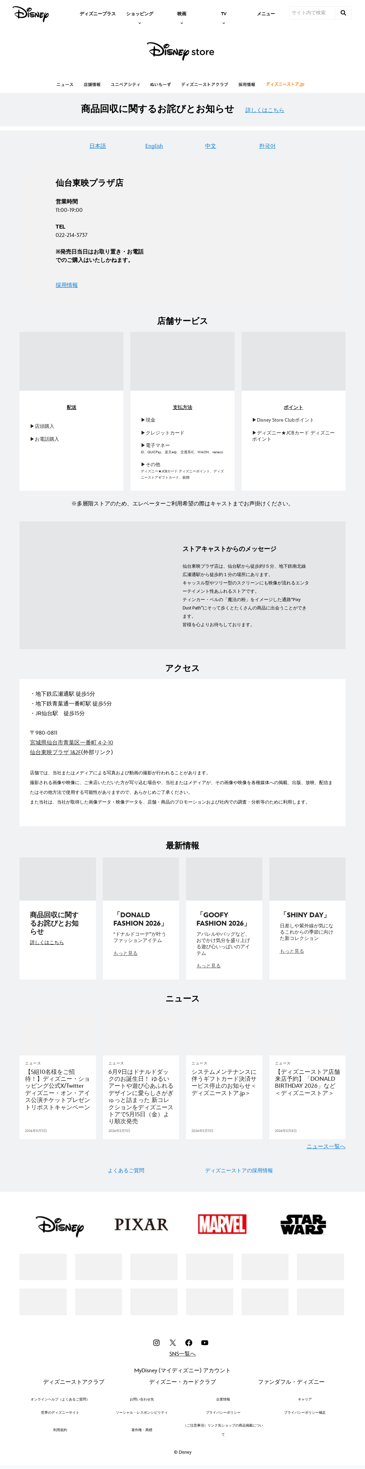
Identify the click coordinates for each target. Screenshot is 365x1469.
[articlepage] (57, 1033)
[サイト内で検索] (312, 12)
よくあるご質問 (126, 1170)
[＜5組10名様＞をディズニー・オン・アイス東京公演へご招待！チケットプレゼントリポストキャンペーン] (57, 1090)
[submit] (343, 12)
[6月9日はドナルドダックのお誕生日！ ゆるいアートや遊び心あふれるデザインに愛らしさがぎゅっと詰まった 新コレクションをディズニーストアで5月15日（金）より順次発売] (141, 1097)
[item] (140, 13)
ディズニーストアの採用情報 (239, 1170)
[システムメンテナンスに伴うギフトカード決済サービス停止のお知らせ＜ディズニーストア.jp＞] (224, 1083)
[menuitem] (98, 13)
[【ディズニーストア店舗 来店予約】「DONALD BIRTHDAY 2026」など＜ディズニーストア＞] (307, 1083)
